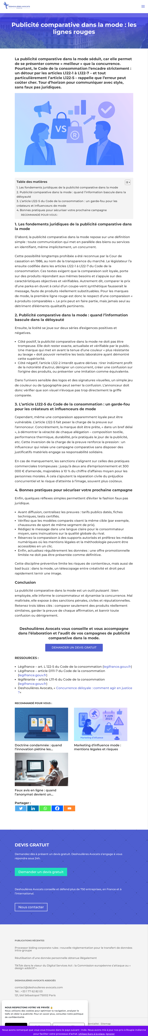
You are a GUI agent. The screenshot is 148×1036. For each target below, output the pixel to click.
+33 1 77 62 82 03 (31, 991)
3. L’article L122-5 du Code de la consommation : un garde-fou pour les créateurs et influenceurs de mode (67, 203)
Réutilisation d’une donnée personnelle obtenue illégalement (56, 958)
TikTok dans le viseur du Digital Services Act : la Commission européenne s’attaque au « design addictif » (73, 967)
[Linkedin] (33, 808)
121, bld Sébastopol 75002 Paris (35, 995)
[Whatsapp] (45, 808)
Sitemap (106, 1023)
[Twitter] (21, 808)
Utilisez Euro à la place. (91, 1033)
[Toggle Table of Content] (126, 182)
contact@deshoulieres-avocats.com (39, 987)
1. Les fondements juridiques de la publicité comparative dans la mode (67, 187)
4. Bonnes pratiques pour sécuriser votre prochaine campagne (62, 210)
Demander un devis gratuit (40, 872)
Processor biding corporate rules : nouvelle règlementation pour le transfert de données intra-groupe (73, 949)
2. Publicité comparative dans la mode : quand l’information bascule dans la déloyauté (71, 194)
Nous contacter (31, 907)
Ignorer (110, 1033)
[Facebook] (57, 808)
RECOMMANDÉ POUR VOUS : (39, 214)
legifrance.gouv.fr (117, 667)
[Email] (69, 808)
